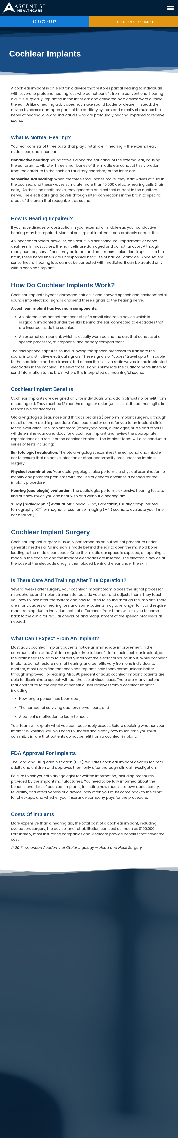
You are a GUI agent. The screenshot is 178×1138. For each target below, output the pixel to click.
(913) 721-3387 (44, 22)
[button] (170, 8)
